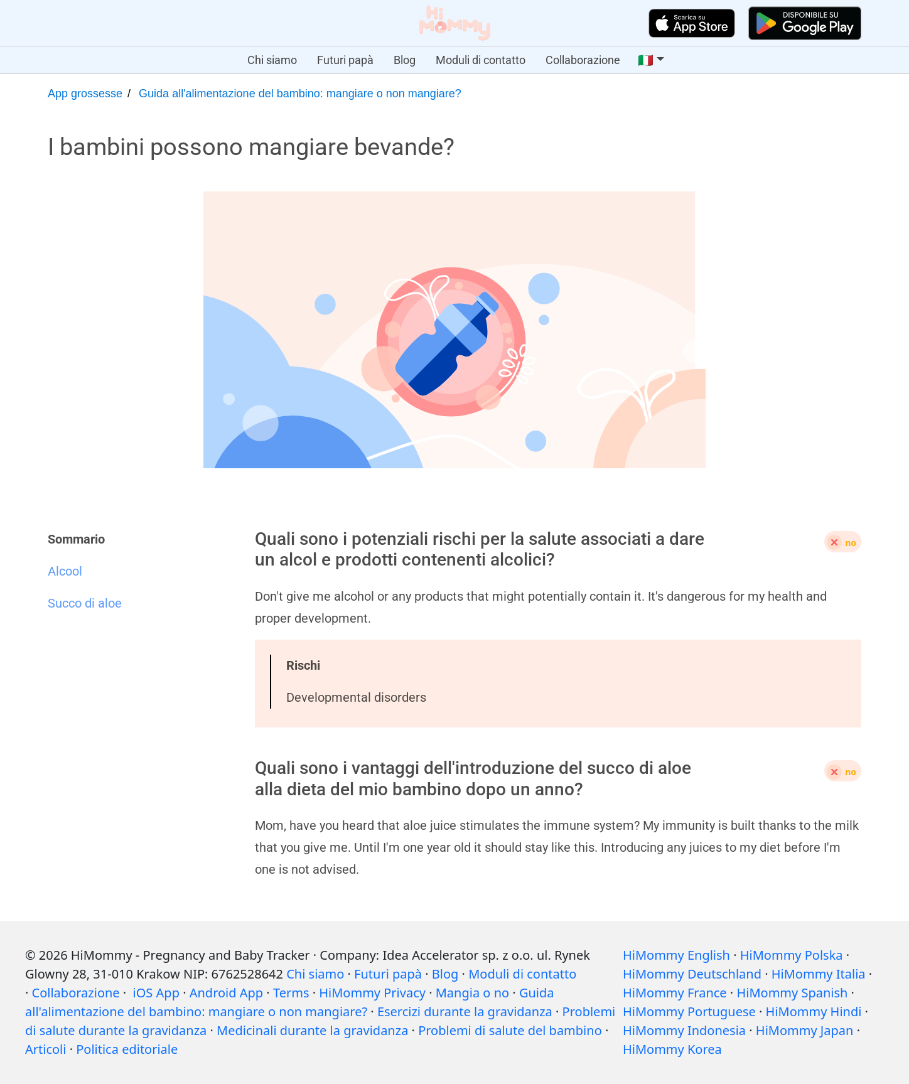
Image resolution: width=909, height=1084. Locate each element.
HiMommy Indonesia (684, 1030)
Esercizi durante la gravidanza (464, 1011)
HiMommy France (675, 992)
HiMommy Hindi (814, 1011)
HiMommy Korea (672, 1049)
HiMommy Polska (791, 955)
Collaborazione (583, 60)
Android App (226, 992)
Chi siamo (272, 60)
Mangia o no (472, 992)
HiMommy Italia (819, 973)
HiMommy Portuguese (689, 1011)
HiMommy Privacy (372, 992)
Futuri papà (345, 60)
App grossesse (85, 93)
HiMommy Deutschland (692, 973)
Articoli (45, 1049)
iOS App (156, 992)
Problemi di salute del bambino (510, 1030)
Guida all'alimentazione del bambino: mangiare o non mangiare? (300, 93)
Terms (291, 992)
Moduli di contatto (480, 60)
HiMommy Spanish (791, 992)
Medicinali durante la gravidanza (312, 1030)
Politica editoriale (127, 1049)
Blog (405, 60)
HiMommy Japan (805, 1030)
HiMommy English (676, 955)
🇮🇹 (646, 60)
